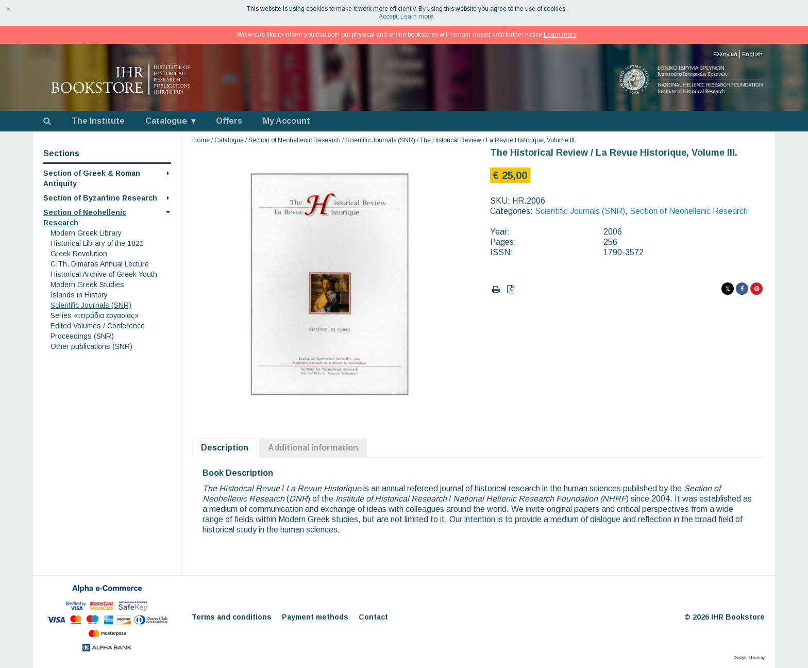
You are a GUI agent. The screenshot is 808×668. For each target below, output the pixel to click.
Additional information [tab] (313, 447)
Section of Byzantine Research (100, 198)
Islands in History (79, 295)
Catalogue (166, 120)
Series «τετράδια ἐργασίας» (94, 315)
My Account (286, 120)
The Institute (98, 120)
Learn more (416, 16)
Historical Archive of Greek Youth (103, 274)
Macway (756, 657)
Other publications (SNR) (91, 346)
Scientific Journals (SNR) (90, 305)
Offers (229, 120)
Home (201, 140)
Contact (373, 617)
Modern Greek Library (86, 233)
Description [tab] (224, 447)
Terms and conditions (232, 617)
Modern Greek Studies (87, 284)
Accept (388, 16)
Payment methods (315, 617)
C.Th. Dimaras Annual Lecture (99, 264)
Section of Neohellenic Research (294, 140)
